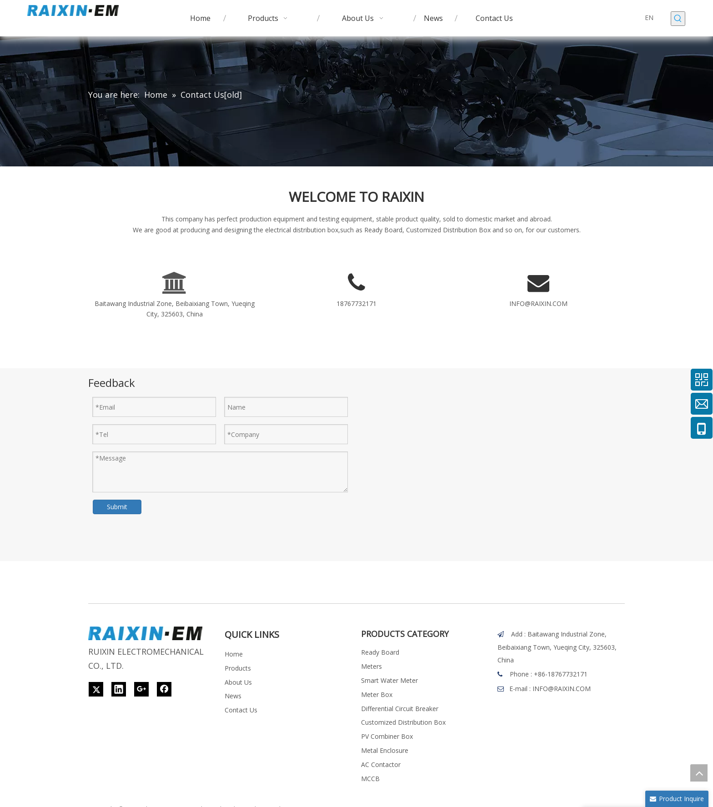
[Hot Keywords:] (678, 18)
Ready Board (380, 652)
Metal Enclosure (384, 750)
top (699, 773)
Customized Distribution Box (403, 722)
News (233, 696)
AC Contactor (381, 764)
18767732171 (356, 303)
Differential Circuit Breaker (399, 708)
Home (234, 654)
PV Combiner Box (387, 736)
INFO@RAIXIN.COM (538, 303)
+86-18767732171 (560, 674)
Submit (117, 506)
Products (238, 668)
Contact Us (241, 710)
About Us (238, 682)
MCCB (370, 778)
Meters (371, 666)
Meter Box (376, 694)
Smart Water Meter (389, 680)
